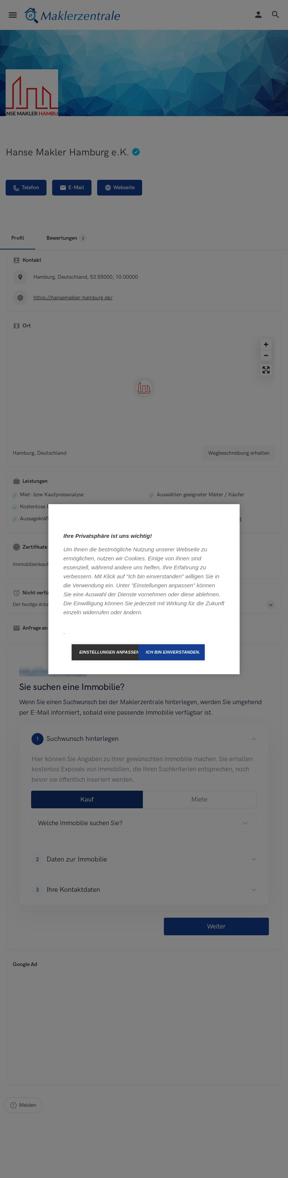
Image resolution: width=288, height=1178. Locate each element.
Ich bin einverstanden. (173, 652)
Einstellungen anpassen (108, 652)
